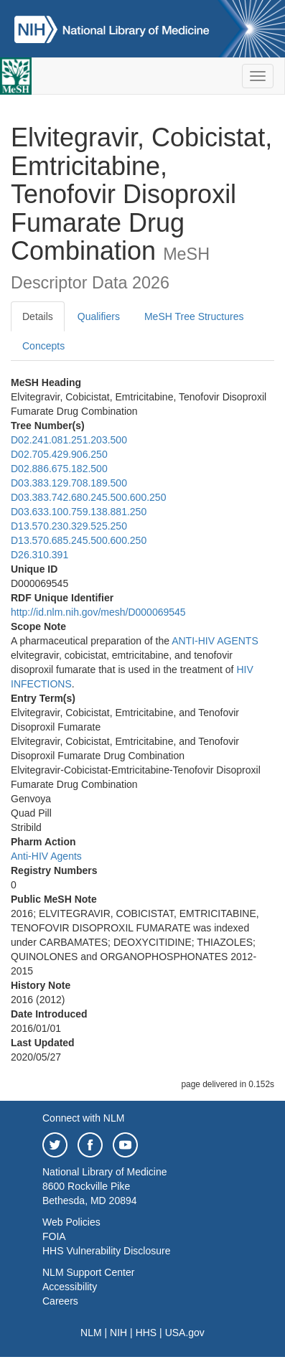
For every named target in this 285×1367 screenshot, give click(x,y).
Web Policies (71, 1222)
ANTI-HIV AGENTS (215, 641)
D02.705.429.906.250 (59, 454)
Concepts (43, 346)
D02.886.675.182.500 (59, 468)
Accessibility (69, 1286)
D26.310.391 (39, 554)
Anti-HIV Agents (46, 856)
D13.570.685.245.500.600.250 (78, 540)
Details (37, 316)
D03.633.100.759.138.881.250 (78, 511)
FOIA (54, 1236)
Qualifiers (99, 316)
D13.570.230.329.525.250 (69, 526)
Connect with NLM (83, 1118)
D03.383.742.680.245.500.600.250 (88, 497)
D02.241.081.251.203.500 (69, 440)
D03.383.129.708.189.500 (69, 483)
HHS (146, 1332)
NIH (118, 1332)
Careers (60, 1301)
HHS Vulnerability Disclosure (106, 1250)
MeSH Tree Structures (194, 316)
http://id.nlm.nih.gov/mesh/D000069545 (98, 612)
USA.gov (185, 1332)
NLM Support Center (88, 1272)
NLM (91, 1332)
